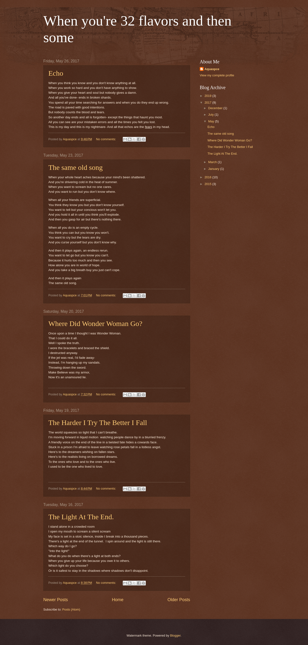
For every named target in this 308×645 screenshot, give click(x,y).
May (211, 121)
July (211, 114)
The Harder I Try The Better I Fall (97, 422)
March (213, 162)
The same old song (75, 167)
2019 (208, 96)
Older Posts (178, 599)
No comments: (106, 139)
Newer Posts (55, 599)
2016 (208, 177)
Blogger (175, 635)
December (215, 108)
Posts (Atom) (71, 609)
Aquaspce (212, 69)
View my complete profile (217, 75)
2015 (208, 184)
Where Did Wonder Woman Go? (95, 323)
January (214, 169)
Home (117, 599)
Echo (55, 73)
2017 (208, 102)
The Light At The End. (81, 517)
